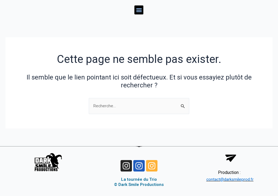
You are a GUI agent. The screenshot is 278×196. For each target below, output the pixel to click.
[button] (138, 9)
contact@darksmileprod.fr (230, 179)
